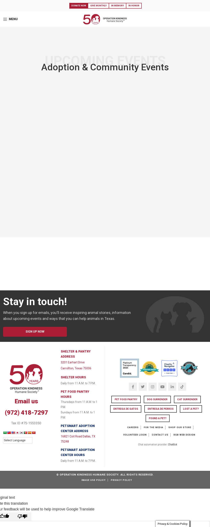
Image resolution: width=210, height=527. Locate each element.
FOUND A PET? (157, 418)
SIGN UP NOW (35, 331)
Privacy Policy (121, 480)
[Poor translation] (22, 516)
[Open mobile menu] (10, 19)
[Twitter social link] (143, 387)
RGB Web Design (184, 434)
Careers (133, 427)
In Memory (117, 5)
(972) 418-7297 (26, 412)
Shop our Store (179, 427)
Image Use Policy (93, 480)
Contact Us (160, 434)
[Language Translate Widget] (17, 440)
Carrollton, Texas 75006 (76, 368)
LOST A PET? (191, 408)
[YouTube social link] (162, 387)
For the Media (153, 427)
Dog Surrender (157, 399)
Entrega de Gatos (125, 408)
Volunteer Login (135, 434)
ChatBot (172, 444)
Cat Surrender (187, 399)
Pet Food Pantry (126, 399)
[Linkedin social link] (172, 387)
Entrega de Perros (160, 408)
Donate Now (78, 5)
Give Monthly (98, 5)
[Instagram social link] (152, 387)
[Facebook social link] (133, 387)
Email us (26, 401)
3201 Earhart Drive (73, 362)
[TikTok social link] (182, 387)
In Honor (133, 5)
